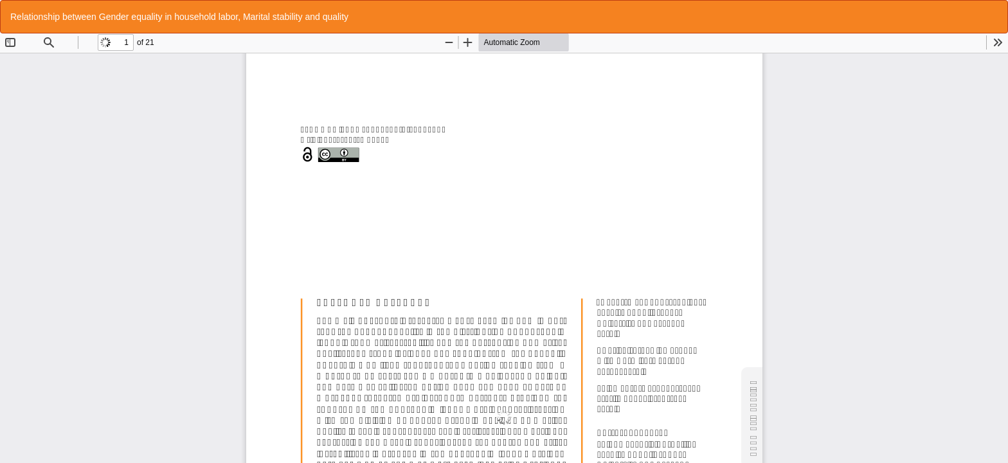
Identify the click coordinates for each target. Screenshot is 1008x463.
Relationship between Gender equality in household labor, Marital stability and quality (179, 17)
